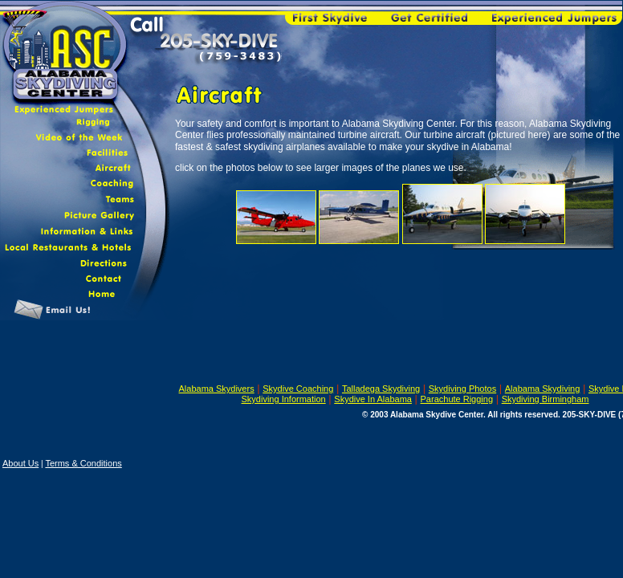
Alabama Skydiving (542, 388)
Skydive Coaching (298, 388)
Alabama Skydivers (216, 388)
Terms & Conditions (83, 463)
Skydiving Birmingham (545, 399)
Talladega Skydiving (381, 388)
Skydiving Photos (462, 388)
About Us (20, 463)
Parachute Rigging (457, 399)
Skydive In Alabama (373, 399)
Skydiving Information (284, 399)
